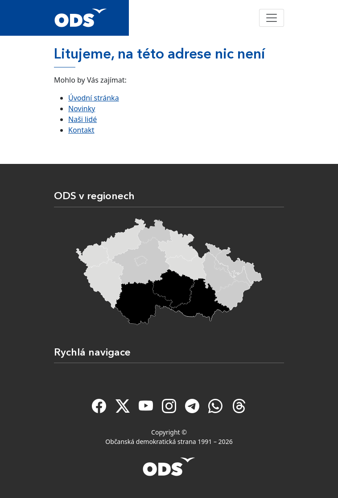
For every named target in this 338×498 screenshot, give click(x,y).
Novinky (81, 108)
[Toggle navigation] (271, 18)
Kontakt (81, 130)
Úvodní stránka (93, 98)
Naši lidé (82, 119)
